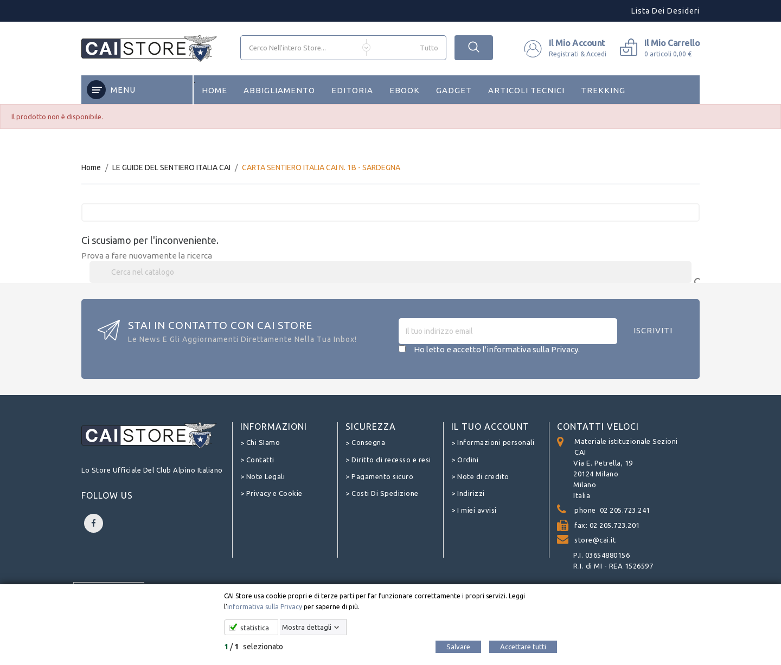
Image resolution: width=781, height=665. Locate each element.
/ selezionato (253, 646)
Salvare (458, 646)
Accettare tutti (523, 646)
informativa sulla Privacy (264, 606)
